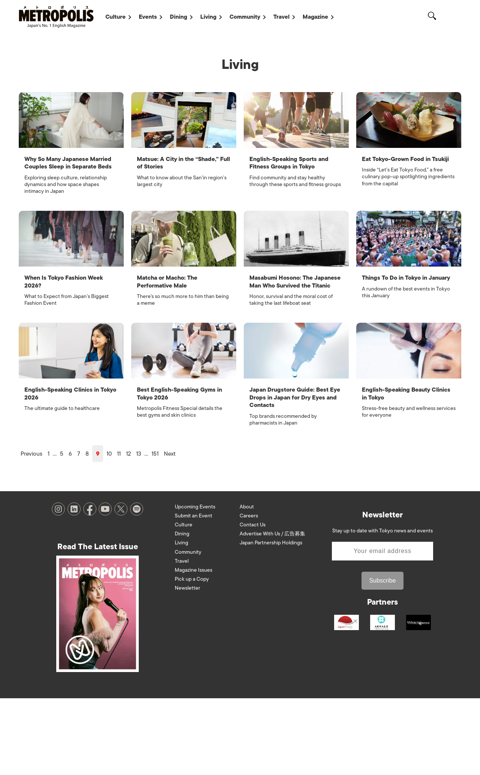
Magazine (315, 16)
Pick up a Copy (192, 655)
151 (155, 530)
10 (109, 530)
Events (148, 16)
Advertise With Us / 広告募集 (272, 610)
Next (170, 530)
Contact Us (253, 601)
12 (128, 530)
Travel (281, 16)
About (247, 583)
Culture (115, 16)
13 (138, 530)
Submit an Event (193, 592)
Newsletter (187, 664)
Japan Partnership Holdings (271, 619)
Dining (178, 16)
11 (119, 530)
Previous (31, 530)
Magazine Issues (193, 646)
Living (208, 16)
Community (245, 16)
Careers (249, 592)
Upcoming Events (195, 583)
